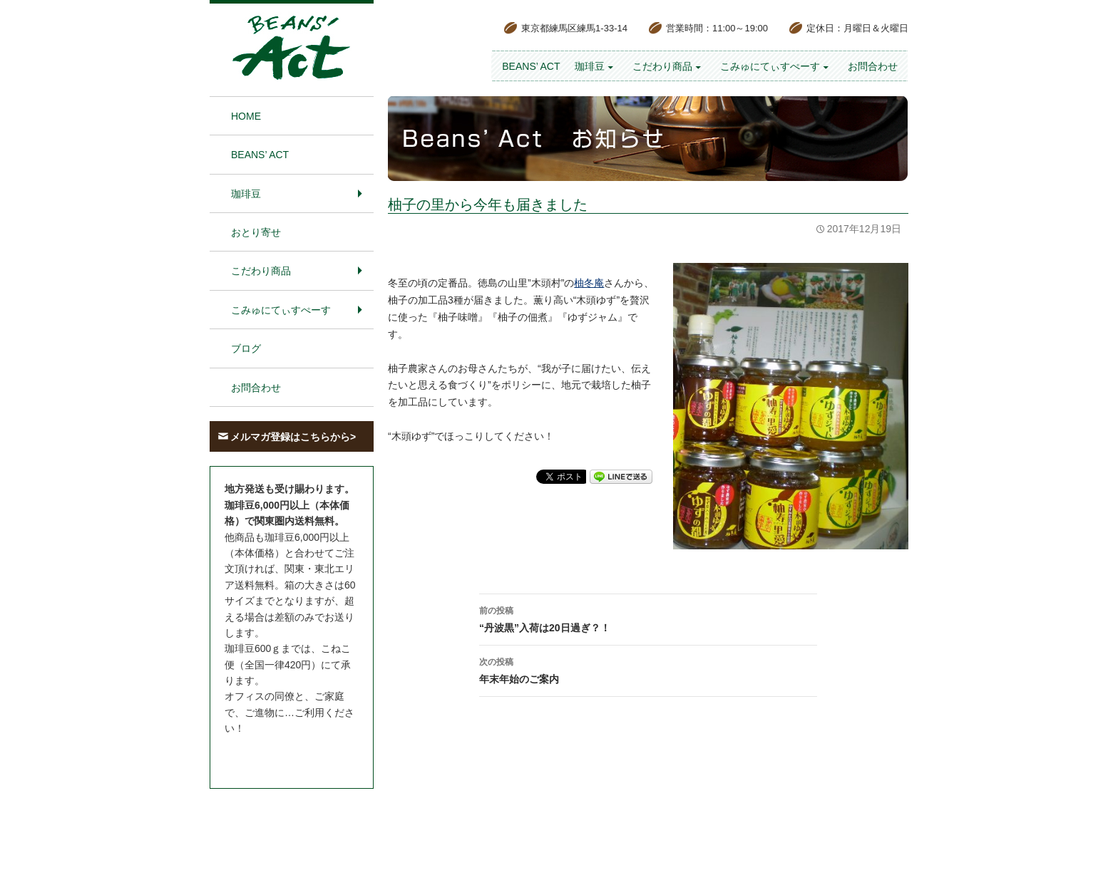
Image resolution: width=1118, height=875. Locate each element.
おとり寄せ (256, 232)
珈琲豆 (590, 66)
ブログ (246, 348)
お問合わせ (873, 66)
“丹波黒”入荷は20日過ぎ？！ (648, 617)
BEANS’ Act (531, 66)
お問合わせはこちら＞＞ (279, 755)
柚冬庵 (589, 283)
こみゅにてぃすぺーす (770, 66)
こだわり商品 (662, 66)
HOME (246, 116)
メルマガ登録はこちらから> (293, 436)
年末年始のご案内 (648, 669)
